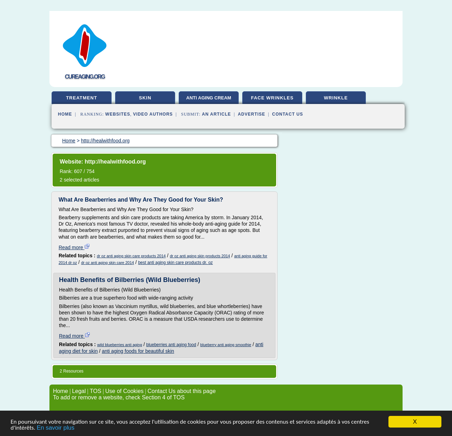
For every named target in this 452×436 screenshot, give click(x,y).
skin (145, 97)
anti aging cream (208, 97)
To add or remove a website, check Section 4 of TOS (119, 397)
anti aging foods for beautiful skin (138, 351)
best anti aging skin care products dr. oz (175, 262)
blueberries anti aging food (171, 344)
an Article (216, 114)
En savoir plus (56, 429)
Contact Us (287, 114)
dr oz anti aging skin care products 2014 (131, 256)
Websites (117, 114)
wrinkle (336, 97)
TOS (95, 391)
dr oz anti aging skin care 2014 (107, 262)
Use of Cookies (124, 391)
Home (65, 114)
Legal (79, 391)
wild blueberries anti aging (119, 345)
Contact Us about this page (182, 391)
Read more (74, 247)
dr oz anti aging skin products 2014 (200, 256)
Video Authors (153, 114)
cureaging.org (85, 77)
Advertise (251, 114)
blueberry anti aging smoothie (225, 345)
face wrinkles (272, 97)
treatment (81, 97)
